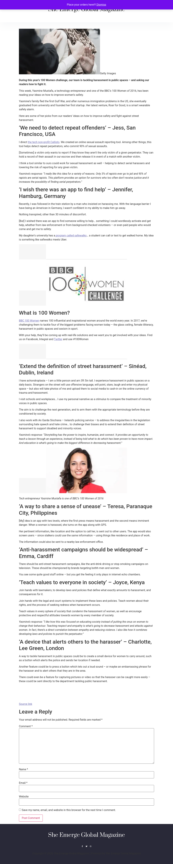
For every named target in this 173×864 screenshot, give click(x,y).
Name (23, 769)
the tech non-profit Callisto (43, 142)
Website (24, 796)
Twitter (58, 339)
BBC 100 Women (29, 320)
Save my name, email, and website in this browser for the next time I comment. (69, 810)
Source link (25, 704)
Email (23, 783)
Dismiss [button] (101, 4)
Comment (26, 726)
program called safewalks (70, 235)
